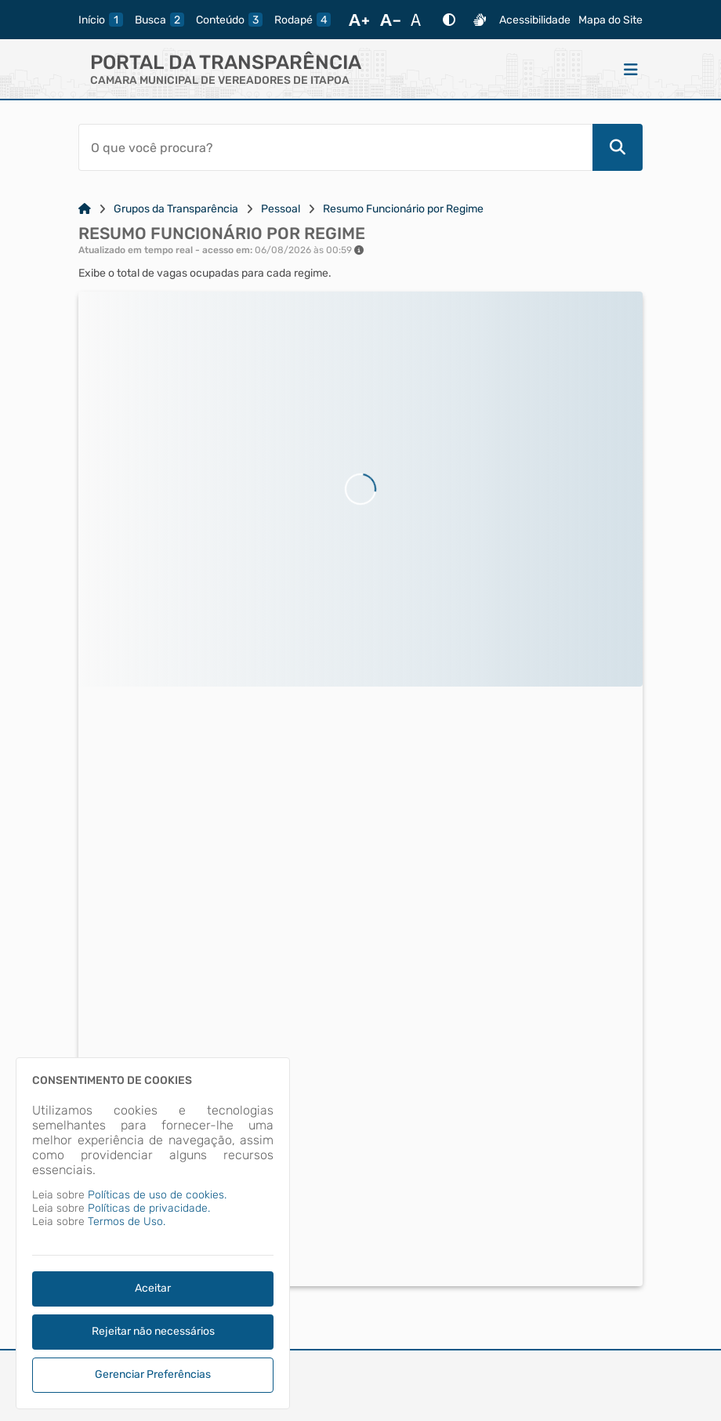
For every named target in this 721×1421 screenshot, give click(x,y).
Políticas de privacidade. (149, 1208)
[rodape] (302, 20)
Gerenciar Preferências (153, 1374)
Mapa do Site (610, 20)
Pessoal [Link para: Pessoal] (280, 209)
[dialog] (153, 1233)
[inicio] (100, 20)
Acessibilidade (535, 20)
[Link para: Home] (84, 209)
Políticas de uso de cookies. (157, 1195)
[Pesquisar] (617, 147)
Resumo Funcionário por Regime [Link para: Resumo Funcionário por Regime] (403, 209)
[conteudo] (229, 20)
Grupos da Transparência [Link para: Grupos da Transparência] (176, 209)
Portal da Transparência (225, 62)
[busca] (159, 20)
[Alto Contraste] (449, 20)
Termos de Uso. (126, 1221)
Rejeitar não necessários (153, 1331)
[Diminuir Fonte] (390, 19)
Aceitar (153, 1288)
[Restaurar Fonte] (420, 19)
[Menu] (631, 69)
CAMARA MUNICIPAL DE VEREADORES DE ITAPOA (220, 80)
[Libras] (479, 20)
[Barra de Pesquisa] (335, 147)
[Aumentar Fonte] (359, 19)
